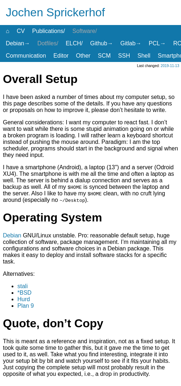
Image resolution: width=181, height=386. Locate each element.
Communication (26, 56)
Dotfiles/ (47, 43)
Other (83, 56)
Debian (12, 235)
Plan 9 (25, 306)
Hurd (23, 299)
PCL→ (157, 43)
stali (22, 286)
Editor (61, 56)
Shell (144, 56)
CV (21, 31)
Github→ (101, 43)
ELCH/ (74, 43)
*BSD (24, 293)
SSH (124, 56)
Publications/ (48, 31)
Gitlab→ (131, 43)
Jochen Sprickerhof (55, 12)
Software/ (84, 31)
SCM (104, 56)
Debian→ (18, 43)
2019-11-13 (170, 66)
